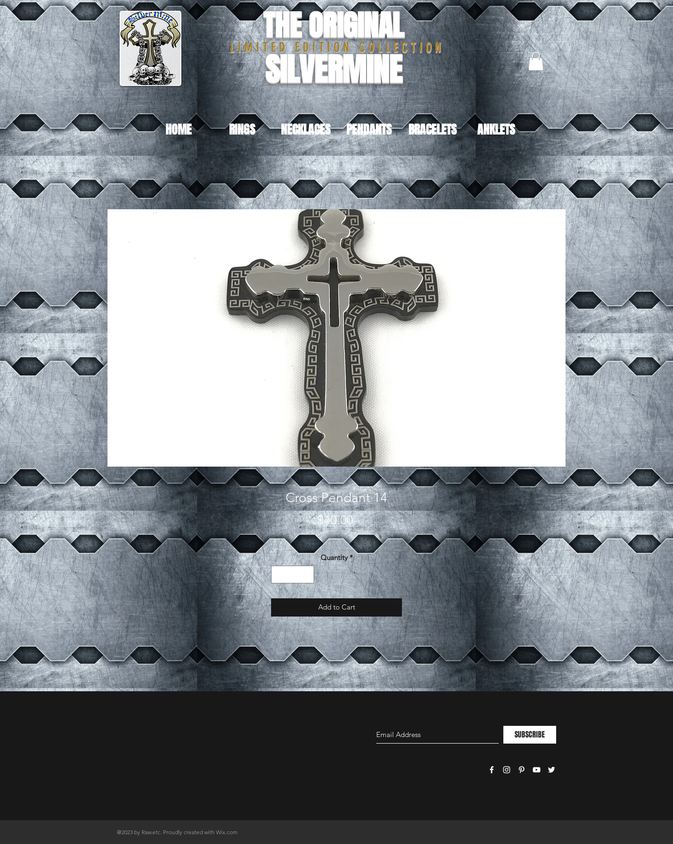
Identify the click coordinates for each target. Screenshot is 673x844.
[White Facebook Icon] (491, 769)
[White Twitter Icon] (551, 769)
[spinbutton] (293, 574)
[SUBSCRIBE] (529, 735)
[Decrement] (278, 574)
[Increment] (307, 574)
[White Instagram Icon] (506, 769)
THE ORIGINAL (333, 25)
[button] (536, 61)
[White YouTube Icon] (536, 769)
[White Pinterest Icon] (521, 769)
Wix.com (226, 832)
